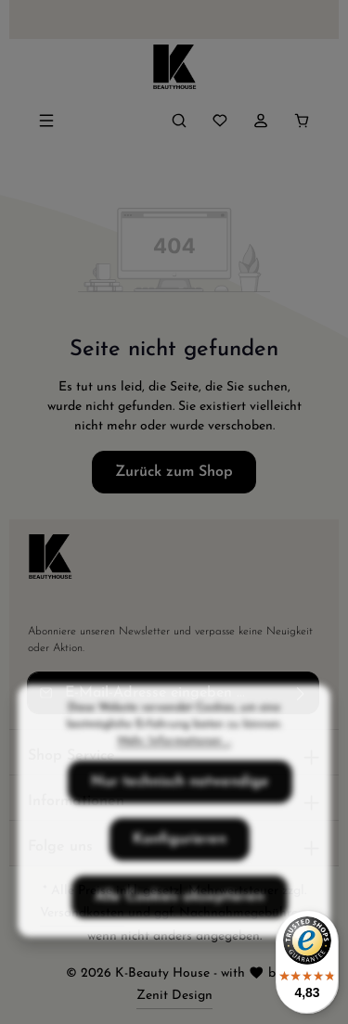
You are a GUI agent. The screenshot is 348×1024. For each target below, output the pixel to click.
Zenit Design (174, 996)
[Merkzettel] (219, 120)
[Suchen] (179, 120)
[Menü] (46, 120)
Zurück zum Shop (174, 472)
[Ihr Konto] (260, 120)
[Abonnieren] (301, 693)
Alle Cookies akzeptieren (179, 922)
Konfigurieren (179, 865)
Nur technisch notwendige (180, 807)
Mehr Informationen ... (174, 767)
